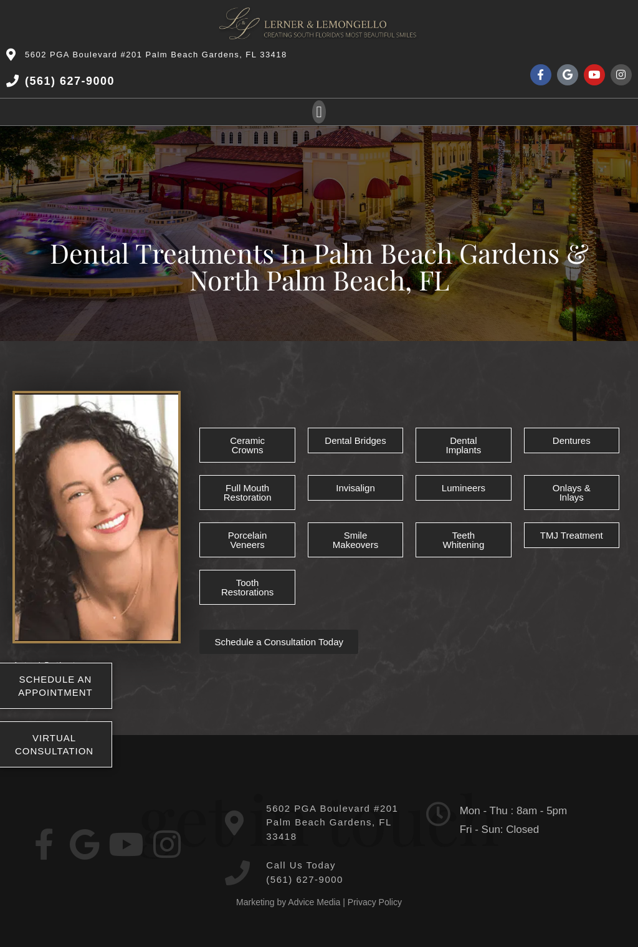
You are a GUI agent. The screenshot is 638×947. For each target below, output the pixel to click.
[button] (319, 112)
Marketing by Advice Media (288, 902)
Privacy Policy (375, 902)
